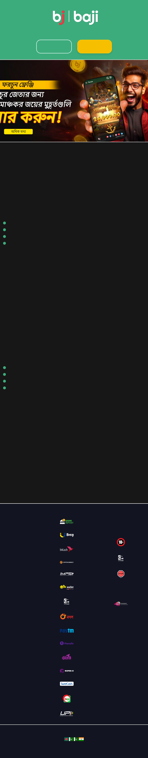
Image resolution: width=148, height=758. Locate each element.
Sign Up (94, 46)
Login (54, 46)
